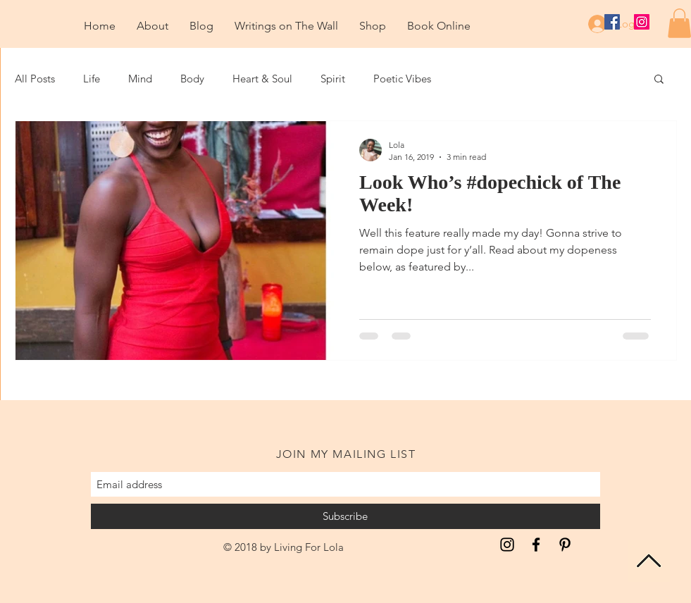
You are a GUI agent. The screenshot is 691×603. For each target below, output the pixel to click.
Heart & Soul (262, 78)
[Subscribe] (345, 516)
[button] (659, 80)
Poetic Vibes (402, 78)
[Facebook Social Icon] (612, 22)
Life (91, 78)
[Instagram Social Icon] (641, 22)
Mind (140, 78)
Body (192, 78)
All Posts (35, 78)
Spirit (332, 78)
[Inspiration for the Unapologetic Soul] (507, 544)
